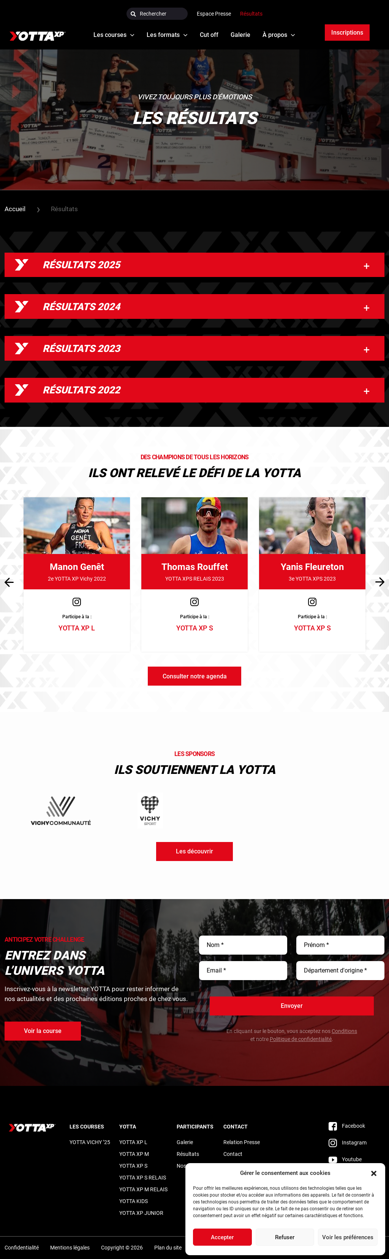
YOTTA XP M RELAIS (143, 1189)
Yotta (127, 1126)
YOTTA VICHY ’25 (90, 1142)
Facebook (347, 1125)
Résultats (251, 14)
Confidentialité (22, 1248)
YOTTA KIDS (133, 1201)
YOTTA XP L (133, 1142)
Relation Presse (241, 1142)
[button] (374, 1173)
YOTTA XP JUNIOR (141, 1213)
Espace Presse (214, 14)
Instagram (348, 1142)
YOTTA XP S (133, 1165)
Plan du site (168, 1248)
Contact (235, 1126)
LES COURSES (87, 1126)
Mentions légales (70, 1248)
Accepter (222, 1237)
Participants (195, 1126)
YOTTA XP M (134, 1154)
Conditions (344, 1031)
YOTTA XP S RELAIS (142, 1177)
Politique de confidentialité (301, 1039)
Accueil (15, 209)
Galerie (185, 1142)
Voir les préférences (347, 1237)
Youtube (345, 1159)
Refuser (284, 1237)
